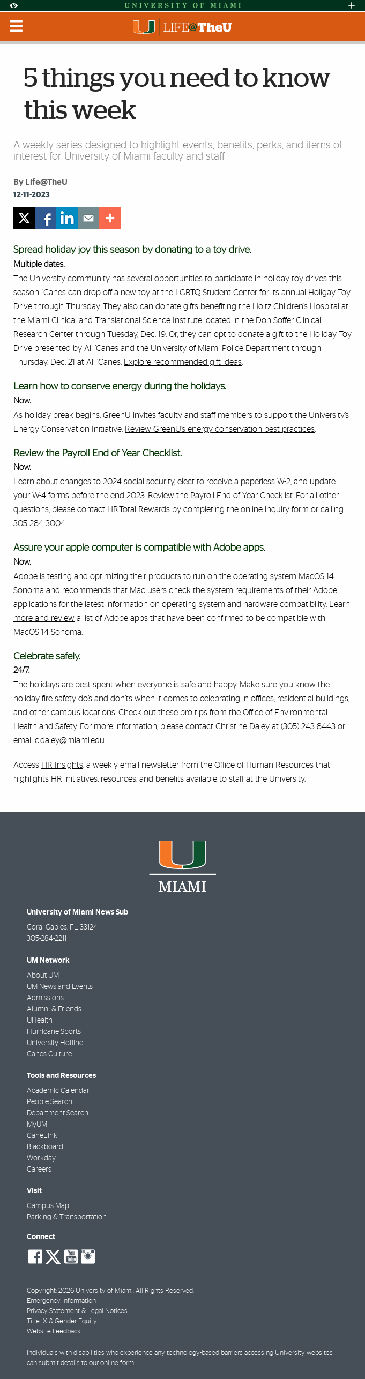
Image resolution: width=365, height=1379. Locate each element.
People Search (49, 1102)
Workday (41, 1158)
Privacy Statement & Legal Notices (77, 1311)
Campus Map (48, 1206)
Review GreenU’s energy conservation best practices (220, 429)
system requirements (245, 590)
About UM (43, 975)
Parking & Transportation (67, 1217)
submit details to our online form (86, 1363)
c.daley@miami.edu (70, 740)
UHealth (40, 1020)
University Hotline (55, 1043)
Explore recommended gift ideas (183, 362)
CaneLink (42, 1136)
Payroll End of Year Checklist (241, 495)
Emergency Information (61, 1301)
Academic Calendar (58, 1091)
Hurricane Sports (54, 1032)
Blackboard (45, 1147)
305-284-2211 (46, 938)
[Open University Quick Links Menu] (351, 5)
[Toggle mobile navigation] (16, 26)
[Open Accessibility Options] (13, 5)
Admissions (45, 998)
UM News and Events (60, 987)
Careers (39, 1169)
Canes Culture (49, 1054)
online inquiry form (275, 509)
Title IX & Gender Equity (62, 1321)
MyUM (37, 1124)
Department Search (57, 1113)
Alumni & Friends (54, 1009)
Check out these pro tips (162, 712)
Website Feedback (53, 1331)
